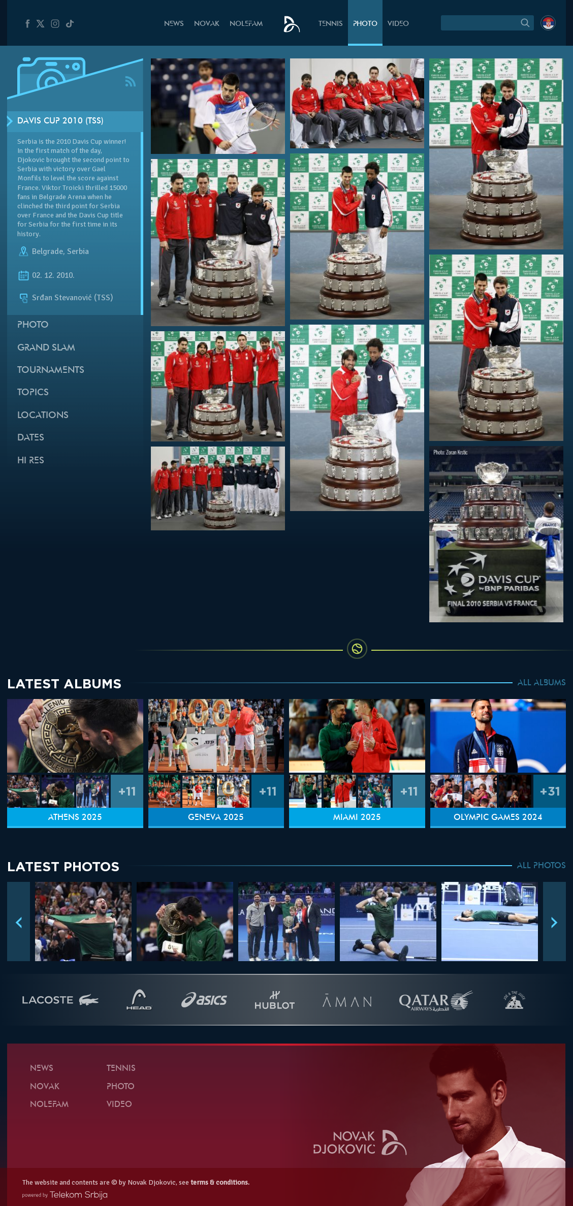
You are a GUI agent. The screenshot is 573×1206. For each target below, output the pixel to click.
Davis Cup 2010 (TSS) (60, 121)
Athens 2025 (75, 818)
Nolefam (246, 24)
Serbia (78, 251)
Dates (30, 438)
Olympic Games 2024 (498, 818)
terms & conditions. (219, 1182)
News (174, 24)
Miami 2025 (357, 818)
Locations (43, 416)
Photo (365, 24)
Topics (33, 393)
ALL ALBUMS (542, 683)
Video (398, 24)
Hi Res (30, 461)
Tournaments (50, 370)
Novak (206, 24)
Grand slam (46, 348)
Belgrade (47, 251)
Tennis (331, 24)
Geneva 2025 (216, 818)
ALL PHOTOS (541, 866)
